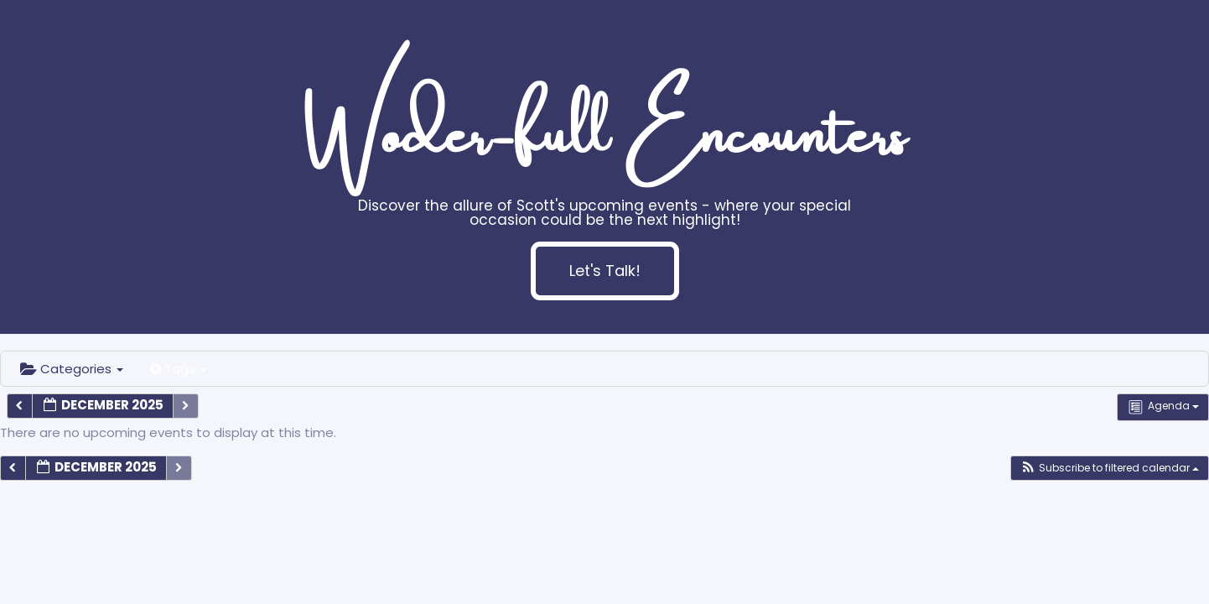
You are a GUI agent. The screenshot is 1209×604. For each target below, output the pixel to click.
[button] (1109, 468)
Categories (71, 369)
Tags (178, 369)
